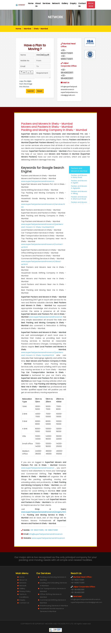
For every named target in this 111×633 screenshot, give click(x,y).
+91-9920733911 (37, 536)
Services (46, 3)
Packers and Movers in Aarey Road (79, 183)
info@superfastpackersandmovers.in (46, 540)
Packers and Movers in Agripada (79, 193)
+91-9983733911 (51, 536)
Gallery (65, 3)
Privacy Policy (25, 591)
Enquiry (73, 3)
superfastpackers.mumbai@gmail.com (86, 602)
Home (30, 3)
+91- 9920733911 (67, 53)
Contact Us (82, 4)
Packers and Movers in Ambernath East (79, 209)
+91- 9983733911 (67, 58)
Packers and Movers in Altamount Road (79, 204)
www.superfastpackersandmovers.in (37, 187)
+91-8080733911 (77, 582)
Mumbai (27, 28)
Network (56, 3)
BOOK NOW (91, 4)
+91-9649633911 (77, 592)
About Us (38, 4)
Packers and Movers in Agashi (79, 188)
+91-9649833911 (77, 589)
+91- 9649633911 (67, 78)
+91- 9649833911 (67, 72)
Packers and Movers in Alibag (79, 199)
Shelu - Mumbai (41, 28)
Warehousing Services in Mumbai (54, 605)
